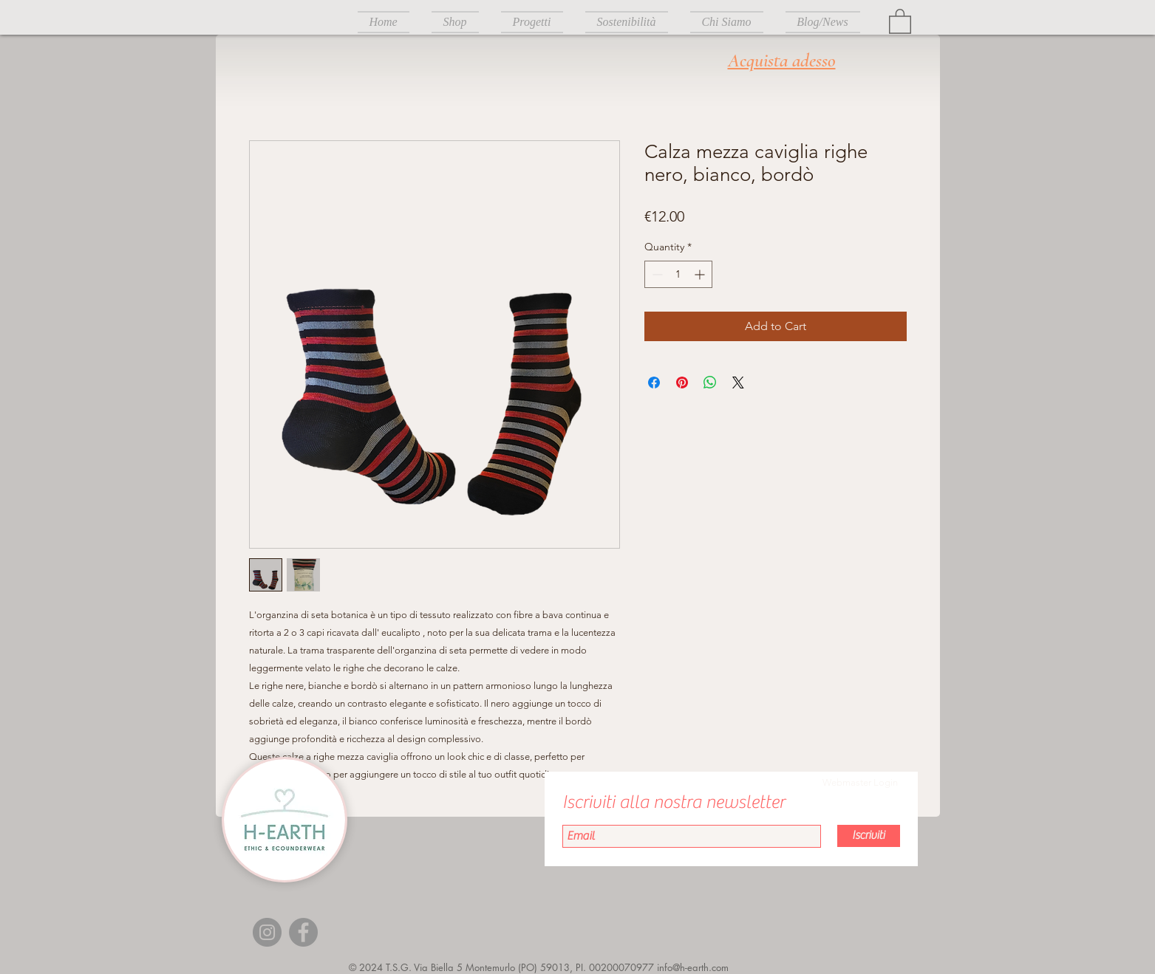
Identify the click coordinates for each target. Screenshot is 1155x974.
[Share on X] (738, 382)
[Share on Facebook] (654, 382)
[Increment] (701, 274)
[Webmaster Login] (860, 782)
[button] (900, 20)
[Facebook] (303, 932)
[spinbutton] (678, 274)
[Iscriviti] (868, 836)
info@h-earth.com (693, 967)
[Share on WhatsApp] (710, 382)
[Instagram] (267, 932)
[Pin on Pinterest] (682, 382)
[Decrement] (656, 274)
